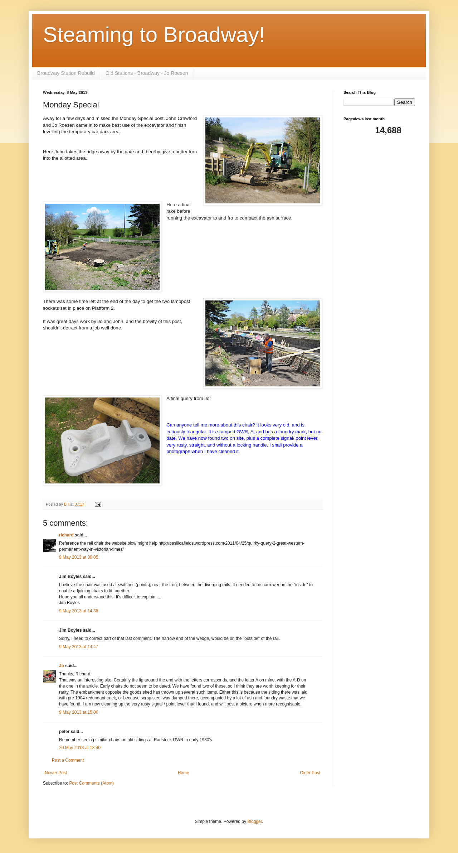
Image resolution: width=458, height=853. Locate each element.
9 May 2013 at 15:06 (78, 712)
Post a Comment (68, 760)
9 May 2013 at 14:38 (78, 610)
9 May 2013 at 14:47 (78, 646)
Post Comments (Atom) (91, 783)
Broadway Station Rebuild (66, 73)
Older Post (310, 772)
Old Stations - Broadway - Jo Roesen (147, 73)
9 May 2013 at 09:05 (78, 557)
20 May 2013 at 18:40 (80, 747)
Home (183, 772)
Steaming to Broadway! (154, 35)
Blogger (254, 821)
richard (66, 535)
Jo (62, 665)
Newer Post (56, 772)
